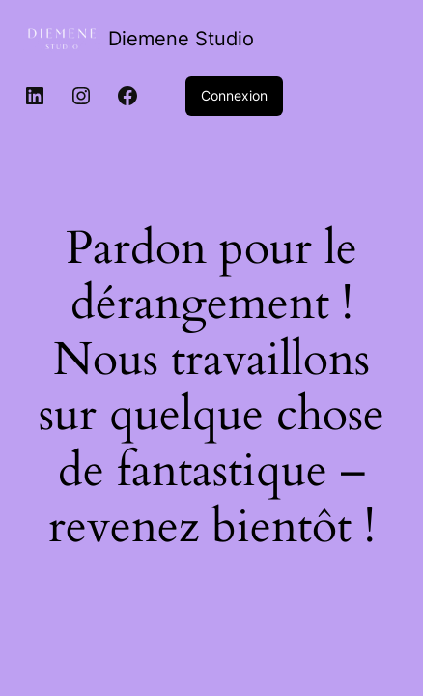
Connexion (234, 95)
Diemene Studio (181, 38)
